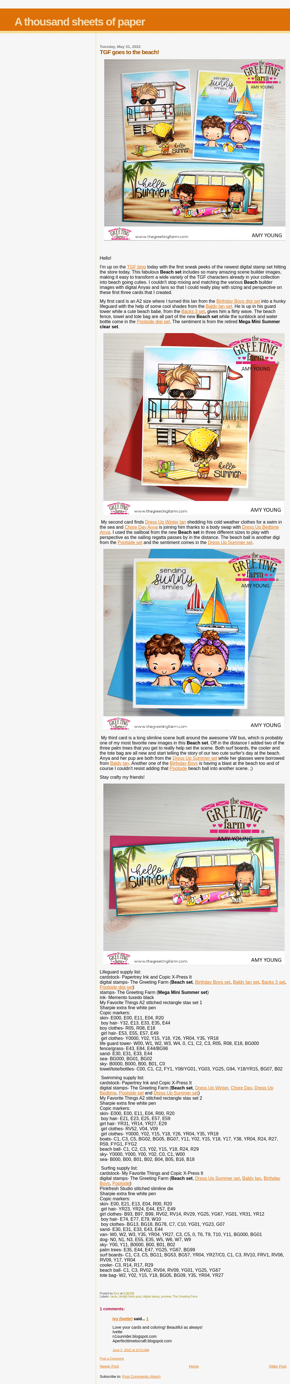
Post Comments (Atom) (141, 1376)
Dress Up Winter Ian (165, 522)
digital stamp (151, 1296)
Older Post (277, 1366)
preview (166, 1296)
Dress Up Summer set (230, 542)
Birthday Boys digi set (238, 301)
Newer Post (109, 1366)
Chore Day (241, 1087)
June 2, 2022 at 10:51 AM (130, 1350)
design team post (130, 1296)
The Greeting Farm (185, 1296)
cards (113, 1296)
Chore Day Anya (141, 527)
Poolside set (130, 542)
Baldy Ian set (219, 306)
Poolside (178, 768)
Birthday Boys (184, 763)
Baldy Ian (119, 763)
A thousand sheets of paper (79, 22)
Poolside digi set (153, 321)
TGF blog (136, 266)
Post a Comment (112, 1358)
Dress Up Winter (211, 1087)
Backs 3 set (193, 311)
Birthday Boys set (213, 982)
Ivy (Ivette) (122, 1319)
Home (194, 1366)
